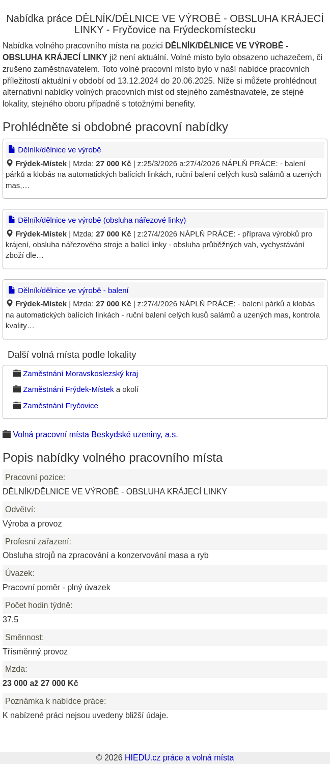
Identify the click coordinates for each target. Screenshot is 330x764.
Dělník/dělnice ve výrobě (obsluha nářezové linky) (97, 220)
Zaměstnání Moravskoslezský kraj (80, 373)
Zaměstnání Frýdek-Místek (68, 389)
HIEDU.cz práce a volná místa (179, 757)
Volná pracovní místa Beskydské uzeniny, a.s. (95, 434)
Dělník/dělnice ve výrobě (54, 149)
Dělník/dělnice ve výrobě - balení (68, 290)
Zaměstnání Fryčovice (60, 405)
